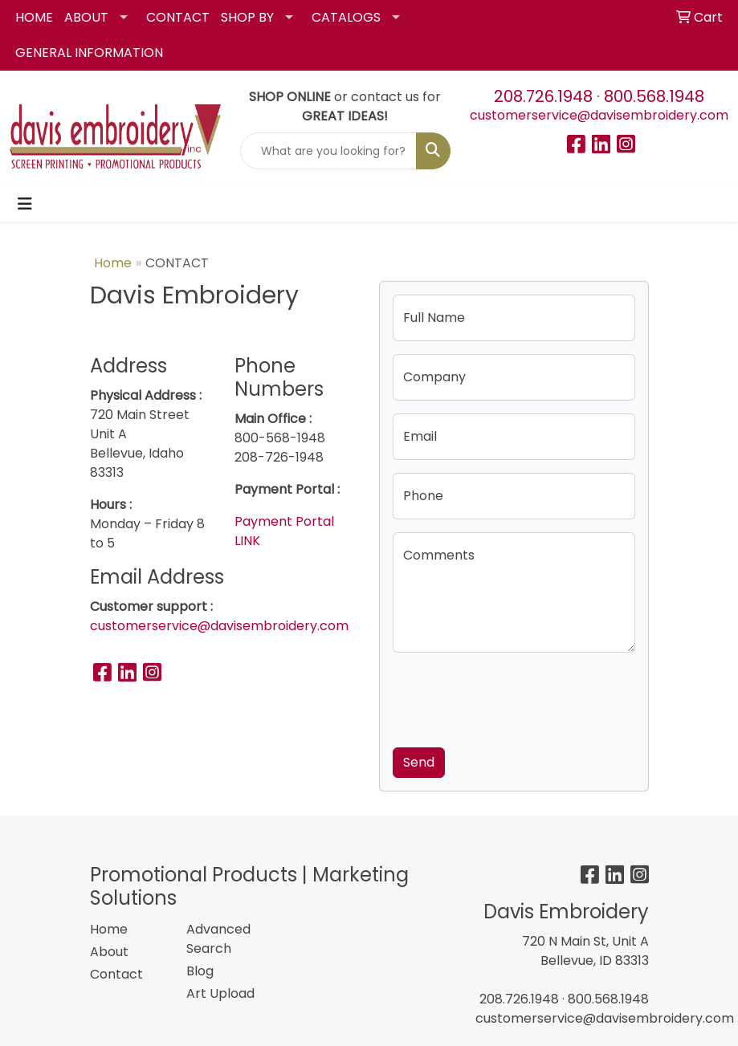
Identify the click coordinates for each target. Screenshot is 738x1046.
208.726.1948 (543, 96)
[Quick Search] (329, 150)
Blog (200, 971)
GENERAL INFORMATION (89, 52)
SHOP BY (247, 17)
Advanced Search (218, 939)
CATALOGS (346, 17)
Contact (116, 974)
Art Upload (220, 993)
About (109, 951)
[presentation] (515, 696)
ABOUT (86, 17)
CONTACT (178, 17)
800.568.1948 (654, 96)
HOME (34, 17)
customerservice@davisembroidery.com (599, 115)
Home (113, 263)
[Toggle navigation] (25, 204)
